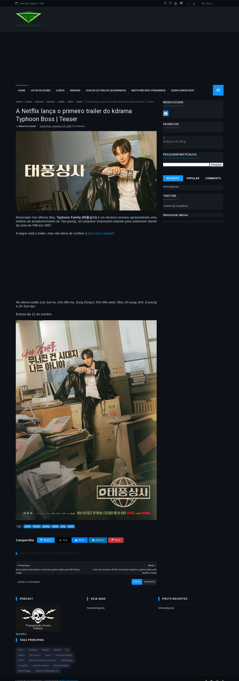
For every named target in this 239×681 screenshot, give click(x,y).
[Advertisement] (119, 58)
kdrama (51, 101)
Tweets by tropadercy (175, 206)
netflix (61, 101)
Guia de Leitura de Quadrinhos (106, 90)
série (70, 101)
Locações (23, 661)
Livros (60, 90)
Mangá (45, 645)
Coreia (28, 101)
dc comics (35, 650)
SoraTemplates (35, 676)
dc (67, 645)
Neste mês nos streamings (149, 90)
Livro (48, 650)
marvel (57, 645)
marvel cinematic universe (42, 655)
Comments (213, 178)
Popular (193, 178)
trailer (79, 101)
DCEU (21, 655)
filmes (21, 650)
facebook (146, 577)
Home (22, 90)
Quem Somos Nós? (183, 90)
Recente (173, 178)
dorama (39, 101)
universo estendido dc (46, 666)
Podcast (33, 645)
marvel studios (61, 661)
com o (100, 232)
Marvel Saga (24, 666)
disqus (134, 577)
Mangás (75, 90)
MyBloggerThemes (69, 676)
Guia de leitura (40, 661)
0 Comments (78, 126)
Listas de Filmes (41, 90)
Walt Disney (67, 655)
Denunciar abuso (175, 215)
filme (21, 645)
